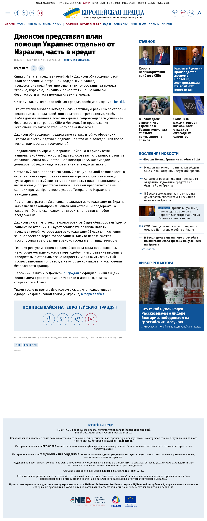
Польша (154, 24)
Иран (133, 24)
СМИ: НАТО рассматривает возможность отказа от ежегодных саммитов (185, 128)
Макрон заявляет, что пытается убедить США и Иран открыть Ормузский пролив (172, 169)
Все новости (148, 249)
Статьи (21, 24)
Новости (9, 24)
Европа (86, 3)
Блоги (102, 3)
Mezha (160, 3)
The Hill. (118, 102)
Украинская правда (45, 2)
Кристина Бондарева (77, 60)
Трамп (143, 24)
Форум (95, 3)
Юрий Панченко (168, 327)
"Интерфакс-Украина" (114, 476)
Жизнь (132, 3)
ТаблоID (151, 3)
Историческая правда (117, 3)
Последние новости (159, 153)
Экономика (75, 3)
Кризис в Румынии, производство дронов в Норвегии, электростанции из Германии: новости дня (188, 79)
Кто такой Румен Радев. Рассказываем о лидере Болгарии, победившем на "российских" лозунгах (165, 315)
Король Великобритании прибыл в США (152, 72)
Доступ (167, 3)
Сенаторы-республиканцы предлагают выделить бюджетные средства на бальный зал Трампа (171, 182)
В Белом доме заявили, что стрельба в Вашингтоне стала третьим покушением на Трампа (153, 129)
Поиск (57, 24)
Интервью (34, 24)
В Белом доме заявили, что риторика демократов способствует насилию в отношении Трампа (170, 197)
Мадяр (107, 24)
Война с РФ (121, 24)
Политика (64, 3)
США (18, 345)
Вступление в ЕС (90, 24)
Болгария (72, 24)
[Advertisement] (70, 376)
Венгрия (167, 24)
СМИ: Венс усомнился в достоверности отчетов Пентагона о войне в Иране (171, 228)
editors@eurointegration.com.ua (114, 432)
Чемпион (141, 3)
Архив (47, 24)
